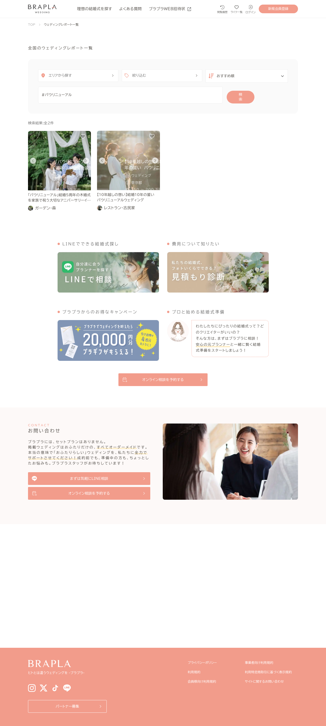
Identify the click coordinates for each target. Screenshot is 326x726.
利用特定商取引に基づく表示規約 (271, 672)
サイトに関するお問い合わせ (267, 681)
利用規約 (195, 672)
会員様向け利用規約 (204, 681)
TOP (31, 24)
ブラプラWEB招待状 (170, 9)
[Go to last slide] (33, 157)
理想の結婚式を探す (94, 9)
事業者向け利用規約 (261, 662)
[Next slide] (86, 157)
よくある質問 (130, 9)
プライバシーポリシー (204, 662)
